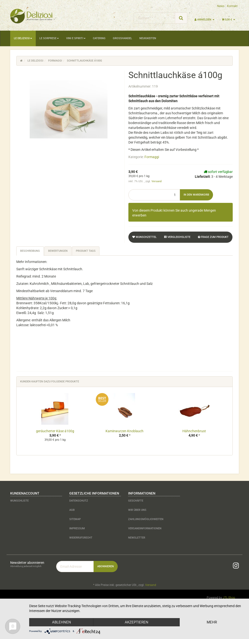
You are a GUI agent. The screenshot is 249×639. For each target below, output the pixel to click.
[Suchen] (154, 18)
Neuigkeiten (147, 38)
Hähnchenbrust (194, 431)
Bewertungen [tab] (58, 250)
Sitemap (75, 519)
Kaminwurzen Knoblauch (124, 431)
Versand (156, 181)
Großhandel (122, 38)
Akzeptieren (136, 622)
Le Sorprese (49, 38)
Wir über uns (137, 510)
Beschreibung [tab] (30, 250)
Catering (99, 38)
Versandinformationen (144, 528)
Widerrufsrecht (80, 537)
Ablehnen (61, 622)
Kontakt (232, 6)
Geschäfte (135, 500)
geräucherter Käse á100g (55, 431)
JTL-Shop (229, 597)
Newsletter (136, 537)
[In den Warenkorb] (196, 194)
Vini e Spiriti (76, 38)
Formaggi (151, 157)
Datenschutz (78, 500)
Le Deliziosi (23, 38)
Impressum (77, 528)
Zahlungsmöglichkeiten (145, 519)
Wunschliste (19, 500)
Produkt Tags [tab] (86, 250)
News (220, 6)
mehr (212, 622)
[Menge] (154, 194)
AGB (72, 510)
